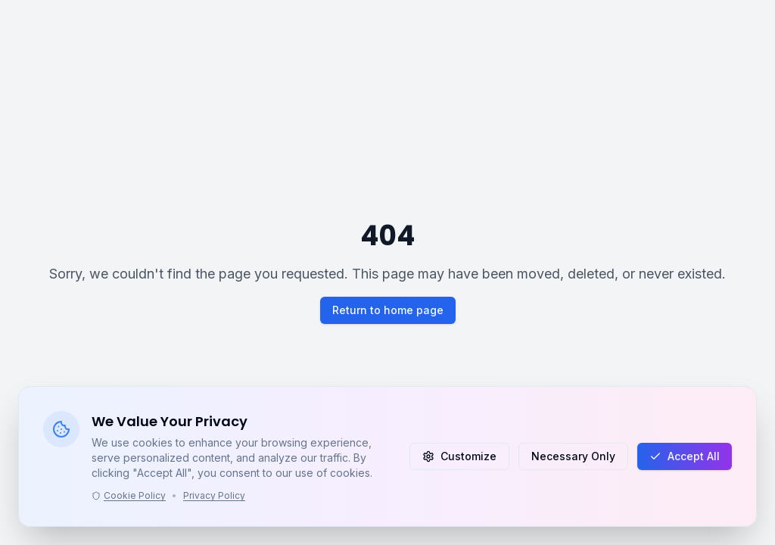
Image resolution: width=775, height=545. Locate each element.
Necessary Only (573, 456)
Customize (459, 456)
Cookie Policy (129, 495)
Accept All (684, 456)
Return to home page (388, 310)
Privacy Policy (214, 495)
